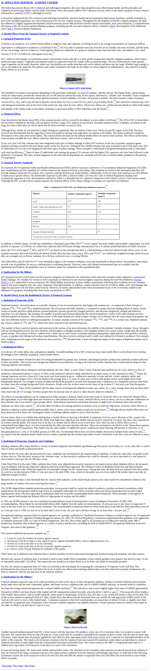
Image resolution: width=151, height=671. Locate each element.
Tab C (12, 342)
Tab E (112, 26)
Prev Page (18, 666)
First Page (7, 666)
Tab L (10, 28)
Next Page (29, 666)
